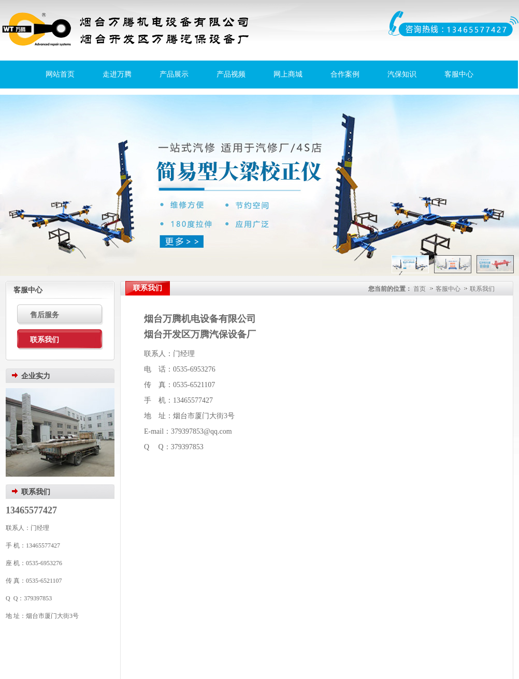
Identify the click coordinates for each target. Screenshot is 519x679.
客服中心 (458, 74)
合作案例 (344, 74)
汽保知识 (401, 74)
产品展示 (174, 74)
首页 (419, 288)
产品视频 (231, 74)
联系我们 (482, 288)
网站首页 (60, 74)
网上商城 (287, 74)
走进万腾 (117, 74)
